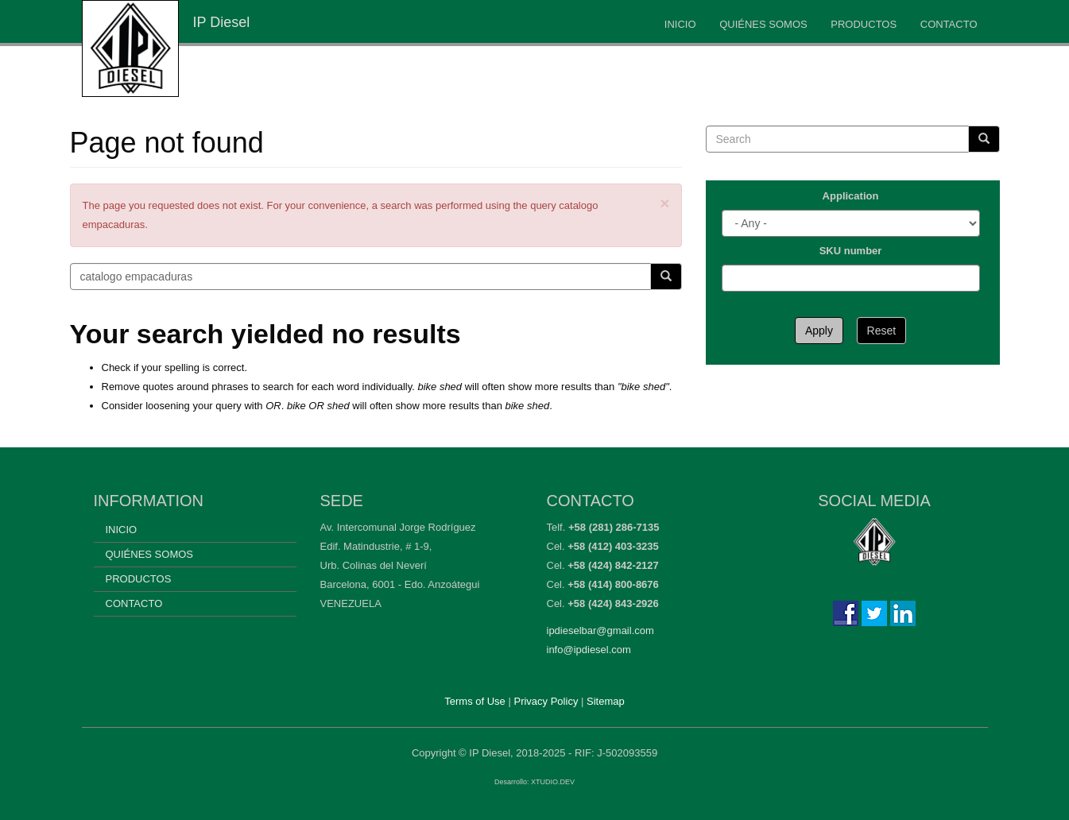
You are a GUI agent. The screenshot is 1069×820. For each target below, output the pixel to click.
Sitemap (606, 701)
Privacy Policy (545, 701)
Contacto (949, 24)
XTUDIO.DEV (553, 782)
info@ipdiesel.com (589, 650)
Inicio (680, 24)
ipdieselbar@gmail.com (600, 630)
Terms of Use (474, 701)
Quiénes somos (763, 24)
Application (851, 196)
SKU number (850, 251)
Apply (819, 330)
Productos (864, 24)
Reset (882, 330)
